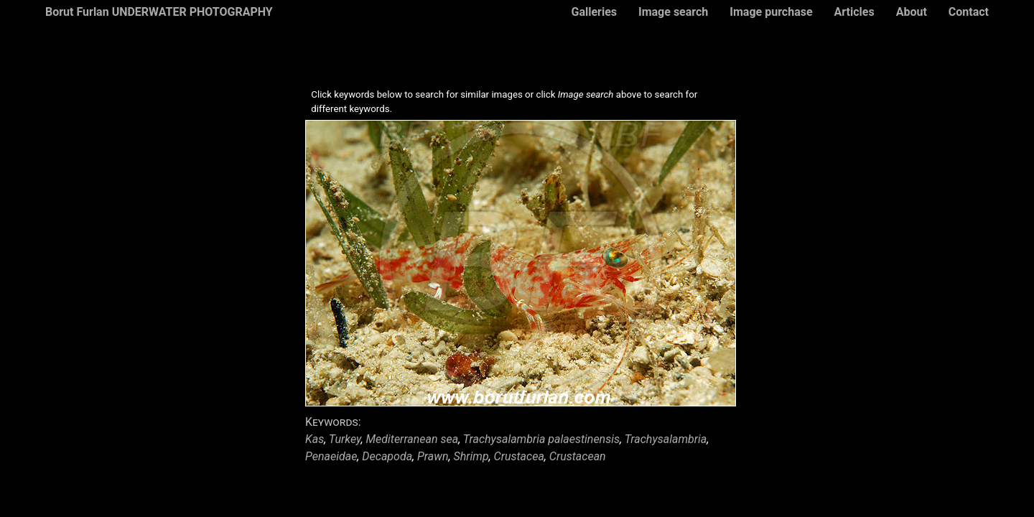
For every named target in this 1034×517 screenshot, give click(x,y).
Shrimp (470, 456)
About (911, 12)
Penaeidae (331, 456)
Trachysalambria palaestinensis (541, 439)
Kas (314, 439)
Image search (673, 12)
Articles (854, 12)
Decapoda (387, 456)
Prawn (432, 456)
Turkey (345, 439)
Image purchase (771, 12)
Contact (969, 12)
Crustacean (577, 456)
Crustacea (519, 456)
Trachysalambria (666, 439)
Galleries (594, 12)
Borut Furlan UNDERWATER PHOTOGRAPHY (159, 12)
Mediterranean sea (412, 439)
